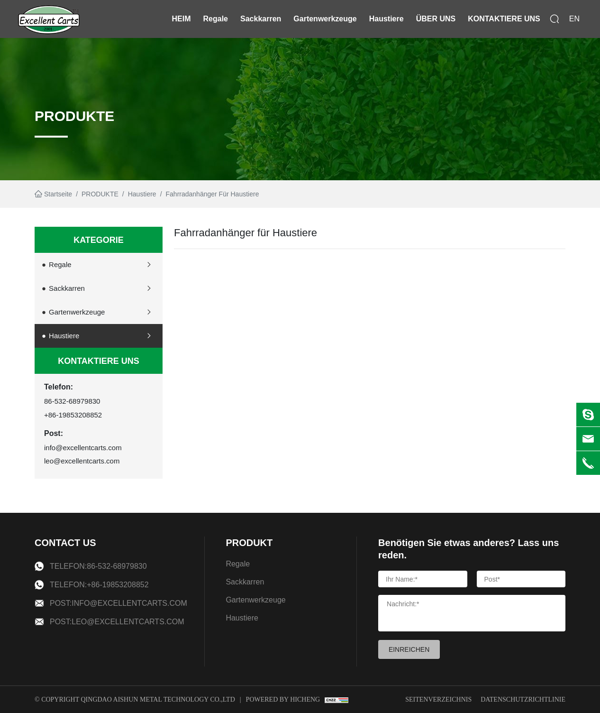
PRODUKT (249, 542)
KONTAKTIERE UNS (504, 19)
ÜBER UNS (436, 19)
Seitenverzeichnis (438, 699)
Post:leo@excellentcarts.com (117, 622)
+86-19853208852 (73, 415)
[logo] (49, 19)
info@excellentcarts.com (83, 448)
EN (574, 19)
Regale (215, 19)
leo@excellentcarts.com (81, 461)
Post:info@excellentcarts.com (118, 603)
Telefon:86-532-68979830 (98, 566)
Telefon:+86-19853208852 (99, 585)
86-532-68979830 (72, 401)
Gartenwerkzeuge (324, 19)
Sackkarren (260, 19)
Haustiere (386, 19)
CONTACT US (65, 542)
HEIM (181, 19)
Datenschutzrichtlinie (523, 699)
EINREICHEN (409, 649)
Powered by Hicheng (283, 699)
